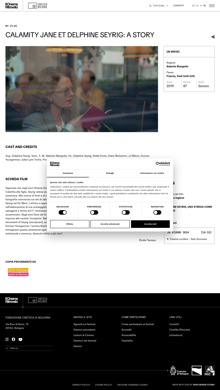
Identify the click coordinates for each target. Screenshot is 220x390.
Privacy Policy (81, 385)
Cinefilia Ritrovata (179, 329)
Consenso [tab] (68, 173)
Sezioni (78, 346)
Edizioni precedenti (84, 329)
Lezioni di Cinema (84, 335)
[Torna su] (11, 348)
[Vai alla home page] (11, 5)
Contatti (178, 5)
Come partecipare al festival (138, 324)
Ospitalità (127, 340)
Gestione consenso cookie (132, 385)
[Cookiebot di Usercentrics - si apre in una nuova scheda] (157, 164)
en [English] (197, 5)
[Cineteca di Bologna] (37, 300)
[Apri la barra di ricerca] (205, 6)
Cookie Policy (103, 385)
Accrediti (127, 329)
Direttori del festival (85, 340)
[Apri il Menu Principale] (212, 6)
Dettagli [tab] (110, 173)
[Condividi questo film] (213, 37)
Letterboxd (175, 335)
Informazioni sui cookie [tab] (152, 173)
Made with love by (193, 384)
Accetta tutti (150, 224)
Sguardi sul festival (84, 324)
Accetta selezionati (109, 224)
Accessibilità (129, 335)
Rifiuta (69, 224)
